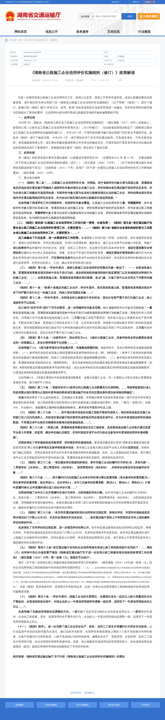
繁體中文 (136, 2)
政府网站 (19, 705)
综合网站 (145, 705)
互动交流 (113, 31)
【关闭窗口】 (89, 693)
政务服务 (82, 31)
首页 (21, 40)
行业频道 (144, 31)
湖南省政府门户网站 (41, 2)
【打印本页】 (75, 693)
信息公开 (51, 31)
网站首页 (20, 31)
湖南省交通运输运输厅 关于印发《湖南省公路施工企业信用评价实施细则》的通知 (75, 656)
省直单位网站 (114, 705)
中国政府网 (9, 2)
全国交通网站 (51, 705)
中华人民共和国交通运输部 (23, 2)
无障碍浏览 (115, 2)
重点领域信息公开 (40, 40)
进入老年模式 (148, 16)
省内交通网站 (82, 705)
